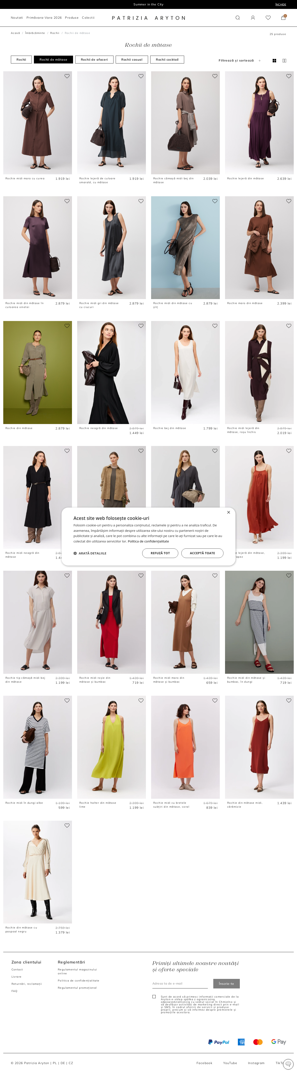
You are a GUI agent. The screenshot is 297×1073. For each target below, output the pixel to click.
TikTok (281, 1063)
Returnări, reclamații (27, 983)
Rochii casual (131, 60)
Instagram (256, 1063)
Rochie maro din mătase (245, 303)
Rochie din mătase (19, 428)
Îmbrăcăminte (35, 33)
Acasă (15, 33)
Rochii (54, 33)
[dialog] (148, 536)
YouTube (230, 1063)
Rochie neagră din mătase (98, 428)
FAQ (15, 991)
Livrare (17, 976)
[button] (288, 1064)
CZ (71, 1063)
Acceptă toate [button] (202, 553)
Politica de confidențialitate (79, 980)
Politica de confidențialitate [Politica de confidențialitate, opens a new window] (148, 541)
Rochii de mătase (53, 60)
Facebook (204, 1063)
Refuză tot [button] (160, 553)
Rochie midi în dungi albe (24, 802)
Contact (17, 969)
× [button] (228, 512)
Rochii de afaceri (94, 60)
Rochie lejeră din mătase (245, 178)
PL (55, 1063)
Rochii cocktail (167, 60)
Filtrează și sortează (240, 60)
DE (63, 1063)
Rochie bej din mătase (169, 428)
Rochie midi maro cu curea (25, 178)
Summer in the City (148, 4)
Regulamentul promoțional (77, 987)
